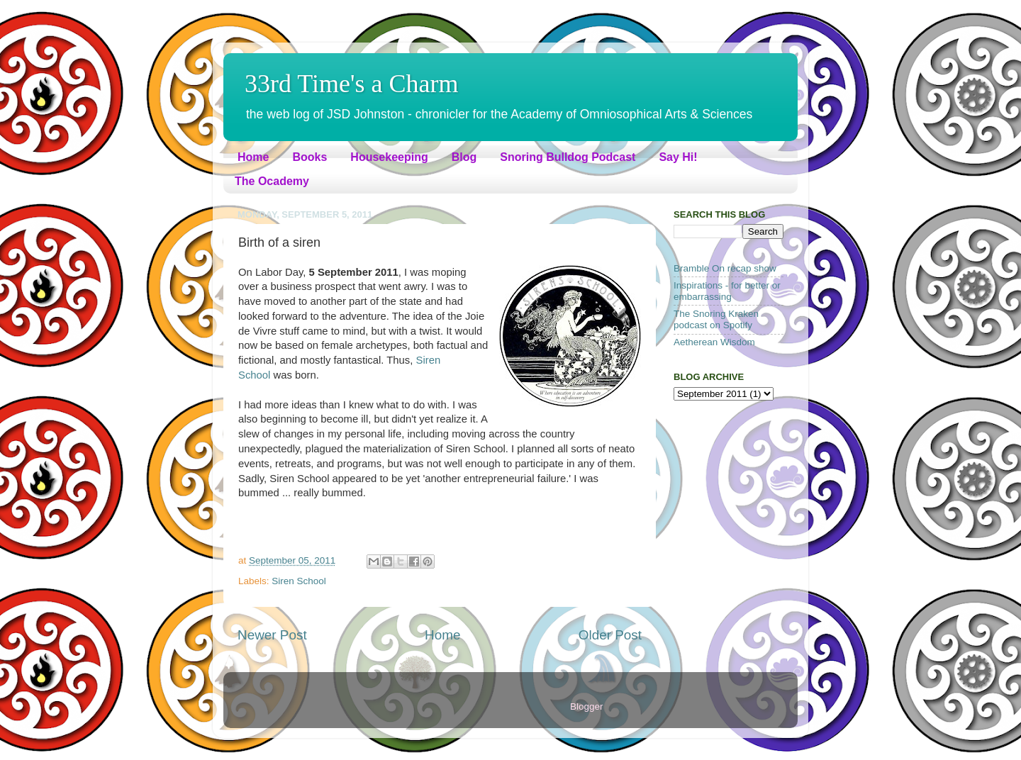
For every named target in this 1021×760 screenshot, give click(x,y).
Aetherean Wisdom (714, 342)
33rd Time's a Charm (352, 83)
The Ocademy (272, 181)
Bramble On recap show (725, 268)
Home (253, 157)
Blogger (586, 706)
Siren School (299, 581)
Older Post (610, 634)
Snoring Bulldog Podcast (567, 157)
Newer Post (272, 634)
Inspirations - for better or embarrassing (727, 291)
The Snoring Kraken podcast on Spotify (716, 319)
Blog (464, 157)
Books (309, 157)
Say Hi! (678, 157)
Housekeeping (389, 157)
